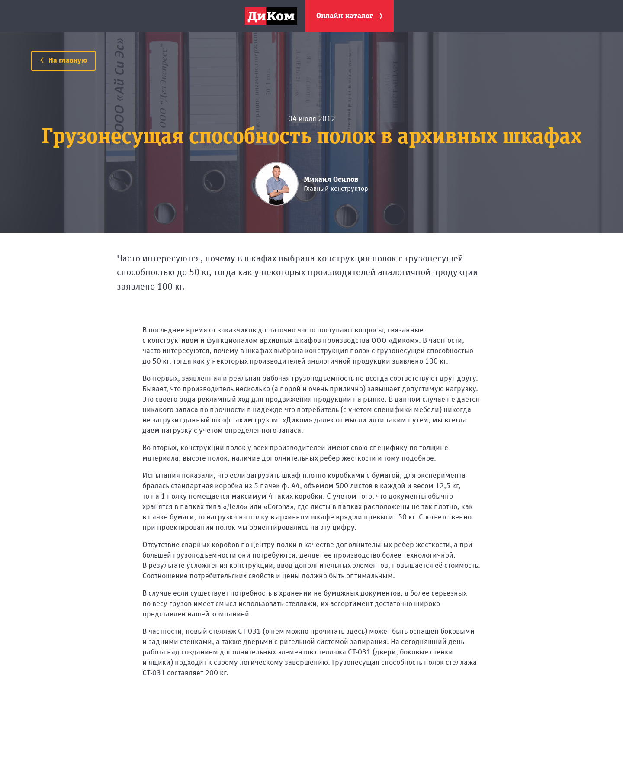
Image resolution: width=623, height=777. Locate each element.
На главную (63, 60)
